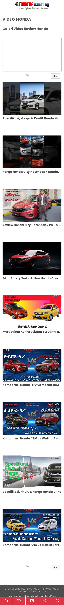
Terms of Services (14, 588)
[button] (5, 6)
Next (55, 76)
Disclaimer (33, 588)
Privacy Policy (51, 588)
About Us (24, 591)
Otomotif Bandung (19, 596)
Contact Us (38, 591)
